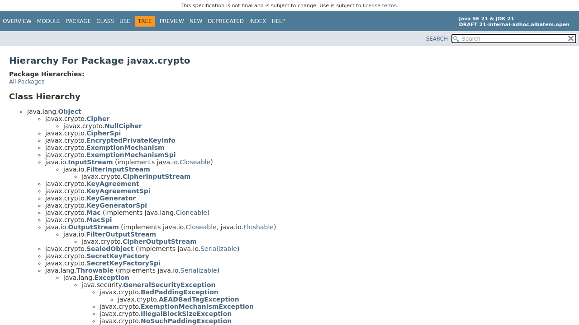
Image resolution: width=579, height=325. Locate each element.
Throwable (95, 270)
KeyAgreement (112, 183)
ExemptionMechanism (125, 147)
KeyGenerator (111, 198)
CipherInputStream (157, 176)
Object (69, 111)
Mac (93, 212)
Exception (111, 277)
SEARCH (437, 39)
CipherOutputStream (160, 241)
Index (257, 21)
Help (279, 21)
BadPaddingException (179, 292)
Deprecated (226, 21)
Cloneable (191, 212)
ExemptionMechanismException (197, 306)
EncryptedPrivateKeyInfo (131, 140)
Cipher (97, 118)
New (196, 21)
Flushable (258, 227)
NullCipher (123, 126)
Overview (17, 21)
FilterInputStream (118, 169)
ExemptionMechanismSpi (131, 154)
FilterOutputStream (121, 234)
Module (49, 21)
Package (78, 21)
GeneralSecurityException (169, 284)
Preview (172, 21)
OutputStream (93, 227)
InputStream (90, 162)
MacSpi (99, 219)
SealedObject (110, 248)
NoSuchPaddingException (186, 321)
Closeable (195, 162)
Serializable (218, 248)
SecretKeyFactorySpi (123, 263)
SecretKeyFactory (117, 256)
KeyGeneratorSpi (116, 205)
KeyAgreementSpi (118, 191)
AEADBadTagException (199, 299)
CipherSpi (103, 133)
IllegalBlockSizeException (186, 313)
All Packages (26, 81)
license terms (380, 6)
